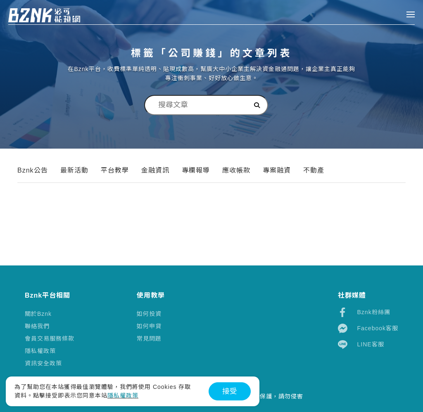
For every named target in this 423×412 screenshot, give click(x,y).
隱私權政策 (40, 351)
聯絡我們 (37, 326)
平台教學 (115, 170)
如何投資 (149, 313)
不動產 (313, 170)
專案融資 (277, 170)
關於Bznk (38, 313)
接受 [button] (229, 391)
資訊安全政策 (43, 363)
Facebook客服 (368, 328)
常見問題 (149, 338)
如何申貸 (149, 326)
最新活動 (74, 170)
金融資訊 (155, 170)
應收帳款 (236, 170)
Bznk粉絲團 (364, 312)
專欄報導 (196, 170)
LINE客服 (361, 344)
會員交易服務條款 (49, 338)
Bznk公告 (32, 170)
